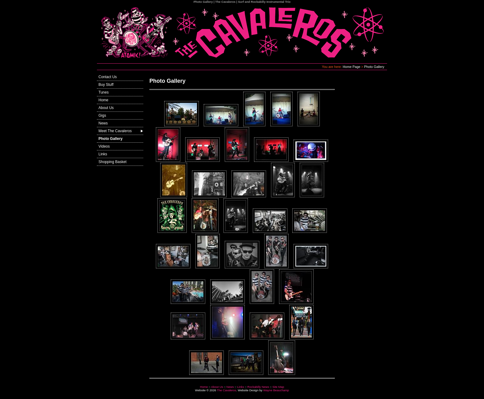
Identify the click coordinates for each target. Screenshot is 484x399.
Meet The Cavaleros (115, 131)
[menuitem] (120, 77)
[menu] (120, 119)
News (103, 123)
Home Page (351, 67)
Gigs (102, 115)
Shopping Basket (112, 162)
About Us (106, 108)
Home (103, 100)
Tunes (103, 92)
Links (102, 154)
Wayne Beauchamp (276, 390)
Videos (104, 146)
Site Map (278, 386)
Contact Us (107, 77)
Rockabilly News (258, 386)
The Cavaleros (226, 390)
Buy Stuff (105, 84)
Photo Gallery (374, 67)
